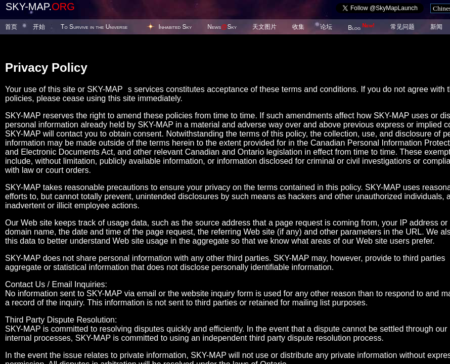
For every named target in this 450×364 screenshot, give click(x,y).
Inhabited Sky (175, 26)
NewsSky (222, 26)
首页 (11, 26)
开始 (39, 26)
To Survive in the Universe (94, 26)
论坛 (326, 26)
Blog (361, 27)
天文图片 (264, 26)
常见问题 (402, 26)
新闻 (436, 26)
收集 (298, 26)
